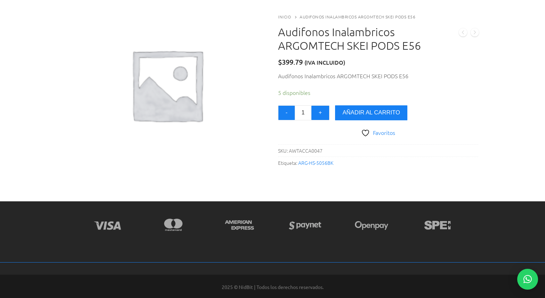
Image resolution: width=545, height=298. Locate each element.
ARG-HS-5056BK (315, 162)
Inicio (284, 16)
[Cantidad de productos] (303, 113)
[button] (527, 279)
